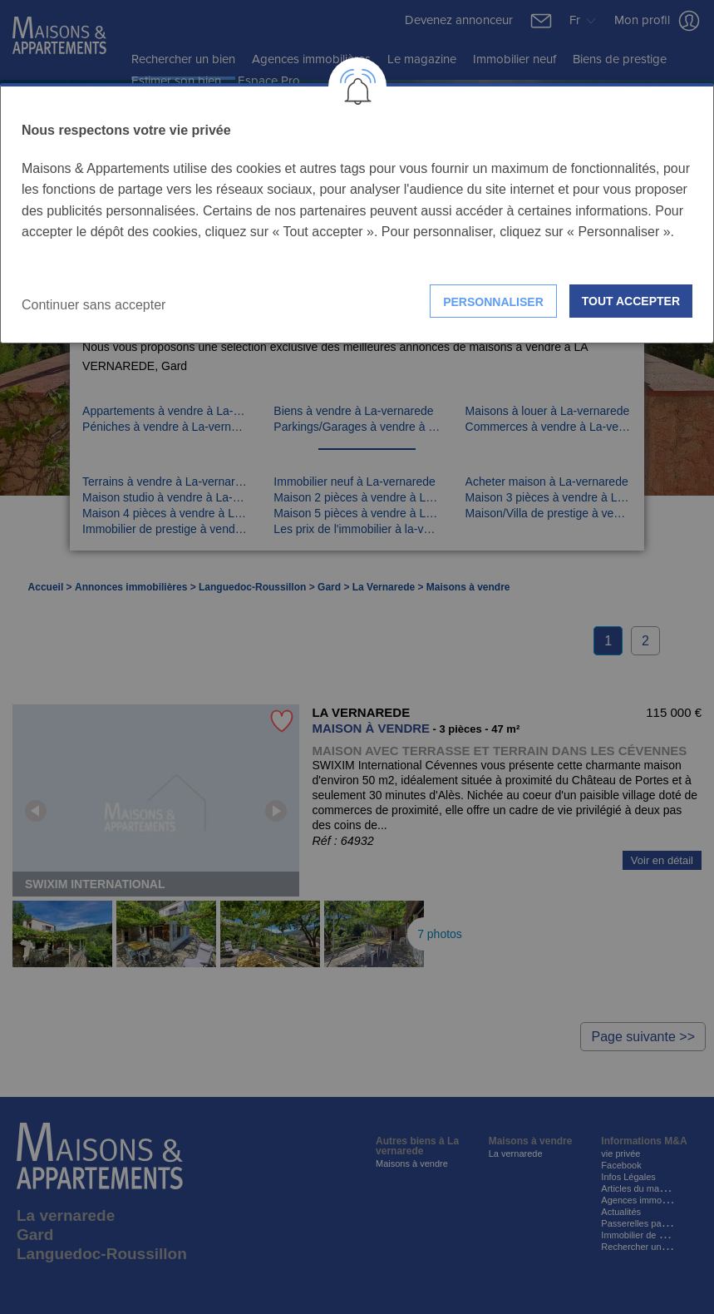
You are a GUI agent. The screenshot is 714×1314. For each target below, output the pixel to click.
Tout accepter (631, 301)
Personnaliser (493, 302)
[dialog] (357, 213)
